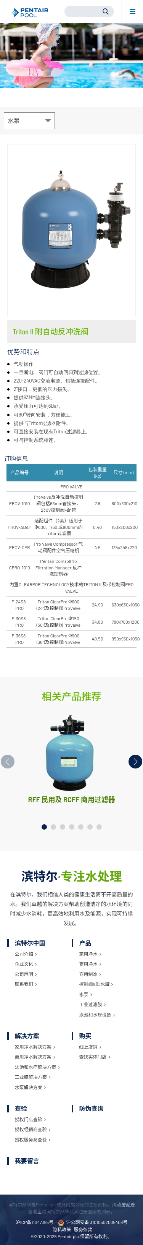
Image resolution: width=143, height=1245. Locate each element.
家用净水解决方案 (35, 1046)
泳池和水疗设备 (97, 1014)
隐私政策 (62, 1229)
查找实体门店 (94, 1056)
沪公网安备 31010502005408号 (92, 1222)
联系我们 (26, 984)
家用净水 (90, 953)
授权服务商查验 (32, 1139)
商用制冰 (90, 974)
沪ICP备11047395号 (34, 1222)
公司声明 (26, 974)
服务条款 (83, 1229)
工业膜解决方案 (32, 1077)
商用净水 (90, 963)
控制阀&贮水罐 (96, 984)
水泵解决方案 (30, 1087)
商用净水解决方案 (35, 1056)
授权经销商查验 (32, 1129)
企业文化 (26, 963)
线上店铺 (90, 1046)
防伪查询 (91, 1108)
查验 (21, 1108)
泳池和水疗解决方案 (37, 1067)
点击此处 (125, 1204)
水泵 (85, 994)
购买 (85, 1035)
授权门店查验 (30, 1119)
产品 (85, 943)
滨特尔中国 (30, 943)
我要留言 (27, 1160)
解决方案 (27, 1035)
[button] (135, 761)
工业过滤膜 (92, 1004)
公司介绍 (26, 953)
